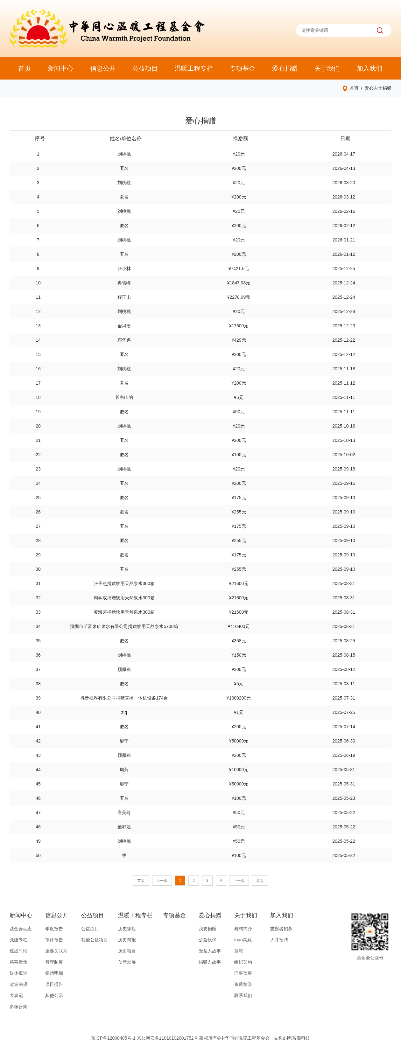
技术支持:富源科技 (291, 1038)
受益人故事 (210, 950)
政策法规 (18, 984)
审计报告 (54, 939)
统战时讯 (18, 950)
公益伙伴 (207, 939)
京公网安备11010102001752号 (167, 1038)
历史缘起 (127, 928)
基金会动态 (21, 928)
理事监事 (243, 973)
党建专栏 (18, 939)
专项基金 (242, 68)
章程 (238, 950)
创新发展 (127, 962)
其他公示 (54, 995)
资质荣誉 (243, 984)
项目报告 (54, 984)
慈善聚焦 (18, 962)
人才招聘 (279, 939)
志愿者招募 (281, 928)
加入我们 (369, 68)
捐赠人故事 (210, 962)
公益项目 (145, 68)
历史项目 (127, 950)
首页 (24, 68)
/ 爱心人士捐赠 (375, 88)
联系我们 (243, 995)
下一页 (239, 880)
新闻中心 (60, 68)
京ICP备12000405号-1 (113, 1038)
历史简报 (127, 939)
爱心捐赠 (285, 68)
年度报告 (54, 928)
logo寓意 (242, 939)
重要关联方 (56, 950)
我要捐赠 (207, 928)
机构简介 (243, 928)
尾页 (260, 880)
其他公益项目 (94, 939)
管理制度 (54, 962)
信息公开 (103, 68)
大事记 (16, 995)
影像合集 (18, 1006)
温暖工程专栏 (194, 68)
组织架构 (243, 962)
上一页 (162, 880)
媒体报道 (18, 973)
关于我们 (327, 68)
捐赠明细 (54, 973)
